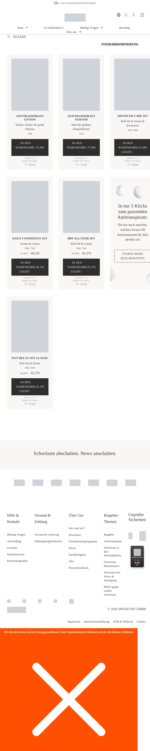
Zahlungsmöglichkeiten (48, 541)
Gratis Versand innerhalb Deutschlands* (78, 3)
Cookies (141, 621)
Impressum (74, 621)
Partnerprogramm (17, 560)
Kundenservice (15, 554)
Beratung (124, 27)
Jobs (71, 561)
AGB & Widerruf (123, 621)
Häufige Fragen (89, 27)
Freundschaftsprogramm (83, 541)
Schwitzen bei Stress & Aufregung (112, 576)
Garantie (12, 547)
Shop (20, 27)
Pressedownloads (79, 567)
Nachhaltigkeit (77, 554)
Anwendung (14, 541)
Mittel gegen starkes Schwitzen (111, 590)
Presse (72, 548)
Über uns (71, 32)
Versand (32, 164)
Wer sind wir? (77, 528)
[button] (29, 147)
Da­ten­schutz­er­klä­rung (96, 621)
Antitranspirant (113, 541)
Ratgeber (109, 534)
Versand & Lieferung (46, 534)
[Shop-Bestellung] (122, 44)
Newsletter (75, 534)
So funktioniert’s (54, 27)
